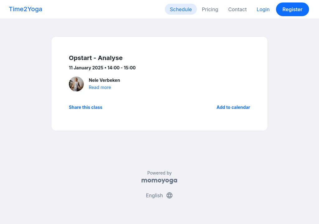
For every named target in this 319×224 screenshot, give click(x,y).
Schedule (181, 9)
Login (263, 9)
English (159, 195)
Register (292, 9)
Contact (237, 9)
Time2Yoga (25, 9)
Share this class (85, 107)
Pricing (210, 9)
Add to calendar (233, 107)
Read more (100, 87)
